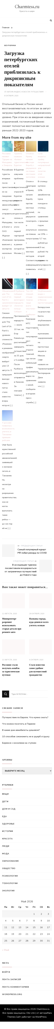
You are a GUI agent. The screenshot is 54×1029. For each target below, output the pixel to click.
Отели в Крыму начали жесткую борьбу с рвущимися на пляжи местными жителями (31, 165)
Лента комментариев (15, 987)
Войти (6, 972)
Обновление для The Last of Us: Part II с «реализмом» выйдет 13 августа (7, 300)
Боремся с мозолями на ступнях (19, 742)
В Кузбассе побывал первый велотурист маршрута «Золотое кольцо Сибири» (19, 301)
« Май (5, 950)
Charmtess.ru (27, 7)
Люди (5, 846)
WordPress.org (12, 994)
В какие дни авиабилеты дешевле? (21, 730)
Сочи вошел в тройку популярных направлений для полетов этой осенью (43, 165)
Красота (7, 838)
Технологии (10, 883)
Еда (4, 816)
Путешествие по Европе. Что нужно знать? (25, 717)
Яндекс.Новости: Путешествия (28, 92)
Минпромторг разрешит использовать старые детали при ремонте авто (11, 625)
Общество (8, 868)
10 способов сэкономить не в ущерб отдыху (25, 736)
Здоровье (8, 824)
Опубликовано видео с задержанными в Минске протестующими (43, 297)
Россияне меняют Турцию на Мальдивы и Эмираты (7, 159)
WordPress (41, 1016)
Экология (8, 890)
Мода (5, 853)
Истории (7, 831)
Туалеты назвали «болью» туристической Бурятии (19, 159)
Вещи (5, 794)
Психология (10, 876)
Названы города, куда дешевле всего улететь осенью (39, 622)
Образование (10, 861)
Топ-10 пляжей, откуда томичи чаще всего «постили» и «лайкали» (30, 303)
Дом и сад (8, 809)
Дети (5, 801)
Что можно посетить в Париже (18, 723)
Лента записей (11, 979)
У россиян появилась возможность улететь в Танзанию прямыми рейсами (7, 431)
